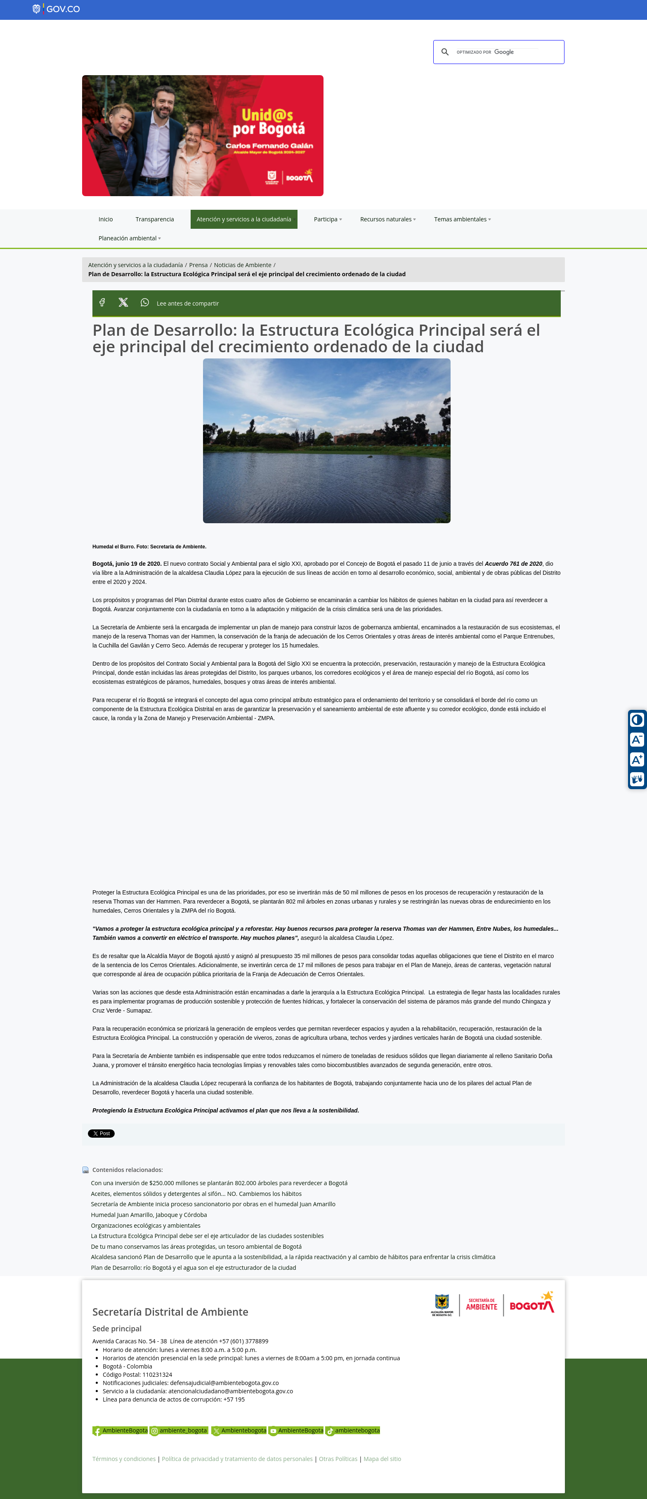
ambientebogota (352, 1430)
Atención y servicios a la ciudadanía (135, 265)
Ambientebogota (239, 1430)
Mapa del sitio (382, 1459)
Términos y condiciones (124, 1459)
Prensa (198, 265)
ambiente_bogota (178, 1430)
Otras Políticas (338, 1459)
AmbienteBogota (120, 1430)
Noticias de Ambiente (243, 265)
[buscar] (497, 52)
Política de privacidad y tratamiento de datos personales (237, 1459)
